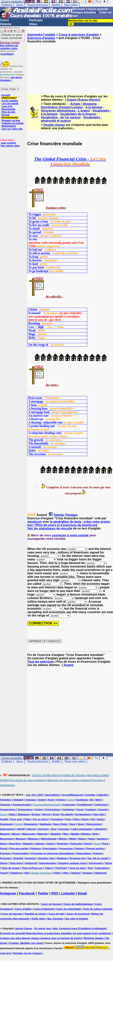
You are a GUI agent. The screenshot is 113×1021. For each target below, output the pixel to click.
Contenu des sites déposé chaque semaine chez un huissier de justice (41, 938)
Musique (21, 838)
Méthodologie (49, 838)
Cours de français (51, 904)
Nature (82, 838)
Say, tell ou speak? (98, 858)
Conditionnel (84, 804)
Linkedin (68, 893)
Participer (36, 20)
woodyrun (34, 521)
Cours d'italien (23, 908)
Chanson (5, 804)
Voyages (88, 872)
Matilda (75, 833)
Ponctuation (50, 848)
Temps (108, 863)
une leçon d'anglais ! (11, 79)
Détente (5, 24)
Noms (3, 843)
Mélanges (33, 838)
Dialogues (24, 814)
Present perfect (95, 848)
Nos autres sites (10, 145)
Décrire (46, 814)
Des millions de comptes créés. (10, 45)
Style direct (16, 863)
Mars (66, 833)
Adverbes (5, 799)
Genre (85, 819)
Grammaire (6, 824)
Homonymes (93, 824)
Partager (71, 515)
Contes (39, 809)
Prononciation (21, 853)
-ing (27, 794)
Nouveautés (8, 109)
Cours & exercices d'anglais (79, 34)
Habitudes (45, 824)
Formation (57, 819)
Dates (12, 814)
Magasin (5, 833)
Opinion (40, 843)
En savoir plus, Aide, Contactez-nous (55, 928)
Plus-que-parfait (19, 848)
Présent (97, 853)
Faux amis (17, 819)
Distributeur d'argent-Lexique (62, 107)
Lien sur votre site (12, 128)
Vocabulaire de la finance (78, 114)
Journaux (63, 829)
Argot (51, 799)
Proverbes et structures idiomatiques (52, 853)
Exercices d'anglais (41, 38)
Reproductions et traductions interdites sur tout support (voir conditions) (68, 933)
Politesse (35, 848)
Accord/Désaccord (72, 794)
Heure (80, 824)
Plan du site (8, 112)
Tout (90, 868)
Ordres (51, 843)
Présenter (5, 858)
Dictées (36, 814)
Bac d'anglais (55, 918)
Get (93, 819)
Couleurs (91, 809)
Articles (60, 799)
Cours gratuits (12, 758)
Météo (73, 838)
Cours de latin (56, 913)
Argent (72, 99)
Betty (99, 799)
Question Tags (46, 858)
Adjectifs (102, 794)
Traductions (102, 868)
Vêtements (101, 872)
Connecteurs (25, 809)
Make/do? (43, 833)
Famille (4, 819)
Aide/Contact (8, 97)
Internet (31, 829)
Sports (4, 863)
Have (72, 824)
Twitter (43, 893)
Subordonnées (47, 863)
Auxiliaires (82, 799)
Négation (28, 843)
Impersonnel (7, 829)
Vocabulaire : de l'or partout (60, 117)
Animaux (31, 799)
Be (91, 799)
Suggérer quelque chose (72, 863)
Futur (68, 819)
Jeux (19, 5)
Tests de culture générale (97, 908)
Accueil (5, 95)
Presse (6, 114)
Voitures (75, 872)
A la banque (93, 107)
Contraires (68, 809)
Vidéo (57, 872)
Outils (56, 5)
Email (82, 893)
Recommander (10, 117)
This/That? (61, 868)
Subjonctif (31, 863)
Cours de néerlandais (68, 908)
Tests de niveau (10, 868)
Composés (69, 804)
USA (26, 872)
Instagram (8, 893)
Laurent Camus (23, 928)
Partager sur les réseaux (27, 953)
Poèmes (79, 848)
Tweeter (58, 515)
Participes (62, 843)
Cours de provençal (78, 913)
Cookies (14, 943)
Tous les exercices (40, 661)
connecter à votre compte (70, 535)
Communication (22, 804)
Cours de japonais (12, 913)
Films (27, 819)
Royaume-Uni (77, 858)
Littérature (100, 829)
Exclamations (83, 814)
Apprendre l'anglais (41, 34)
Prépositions (83, 853)
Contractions (52, 809)
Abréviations (52, 794)
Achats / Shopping (83, 103)
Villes (66, 872)
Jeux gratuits (8, 142)
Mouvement (7, 838)
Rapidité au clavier (35, 913)
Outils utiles (38, 918)
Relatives (62, 858)
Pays (105, 843)
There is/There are (32, 868)
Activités (90, 794)
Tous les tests (77, 868)
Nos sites (71, 5)
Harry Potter (60, 824)
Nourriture (15, 843)
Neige (91, 838)
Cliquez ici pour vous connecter (11, 36)
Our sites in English (76, 918)
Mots (95, 833)
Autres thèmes (88, 99)
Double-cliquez (54, 124)
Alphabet (18, 799)
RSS (54, 893)
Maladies (56, 833)
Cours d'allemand (44, 908)
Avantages (7, 54)
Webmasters (9, 126)
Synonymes (95, 863)
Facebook (27, 893)
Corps (79, 809)
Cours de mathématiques (78, 904)
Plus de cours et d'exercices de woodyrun (66, 525)
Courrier (103, 809)
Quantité (18, 858)
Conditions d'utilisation (92, 928)
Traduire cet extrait (12, 123)
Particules (76, 843)
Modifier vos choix (31, 943)
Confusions (101, 804)
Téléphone (16, 872)
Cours (4, 20)
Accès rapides (9, 100)
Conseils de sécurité (12, 933)
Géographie (30, 824)
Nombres (102, 838)
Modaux (86, 833)
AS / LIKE (37, 794)
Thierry (49, 868)
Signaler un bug (11, 120)
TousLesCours (37, 5)
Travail (4, 872)
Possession (66, 848)
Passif (87, 843)
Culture (7, 5)
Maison (16, 833)
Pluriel (4, 848)
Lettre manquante (81, 829)
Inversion (43, 829)
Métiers (63, 838)
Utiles (33, 24)
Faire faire (99, 814)
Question (30, 858)
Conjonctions (8, 809)
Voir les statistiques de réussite (49, 528)
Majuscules (29, 833)
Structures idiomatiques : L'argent (65, 110)
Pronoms (5, 853)
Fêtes (76, 819)
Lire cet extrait (10, 103)
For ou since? (41, 819)
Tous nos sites (74, 761)
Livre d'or (7, 106)
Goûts (100, 819)
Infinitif (21, 829)
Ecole (56, 814)
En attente (67, 814)
